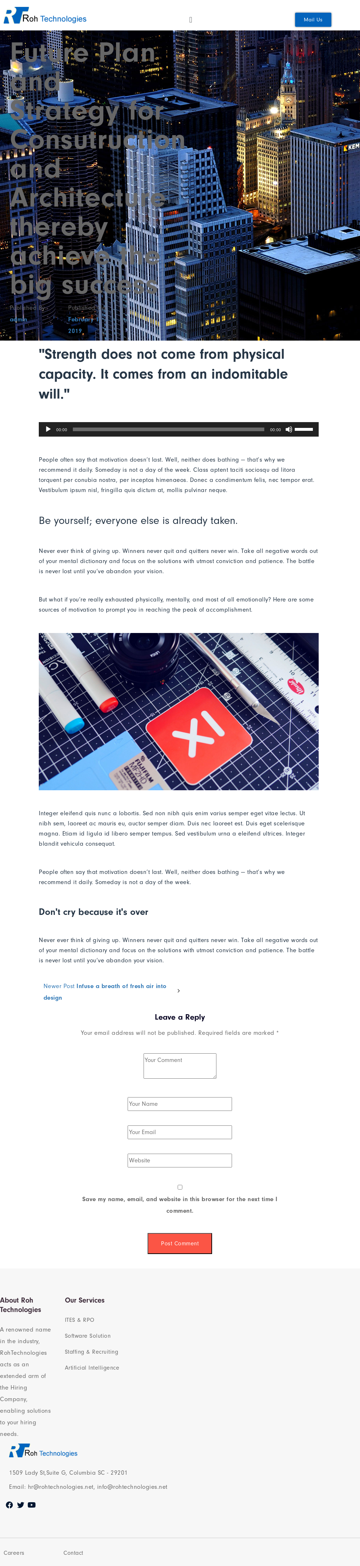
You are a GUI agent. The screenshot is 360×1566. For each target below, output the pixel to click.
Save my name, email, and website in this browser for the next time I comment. (180, 1205)
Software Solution (88, 1336)
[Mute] (289, 429)
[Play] (48, 429)
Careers (14, 1553)
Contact (73, 1553)
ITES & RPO (80, 1320)
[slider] (168, 429)
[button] (313, 20)
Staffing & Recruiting (92, 1352)
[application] (179, 429)
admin (19, 319)
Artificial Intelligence (92, 1368)
